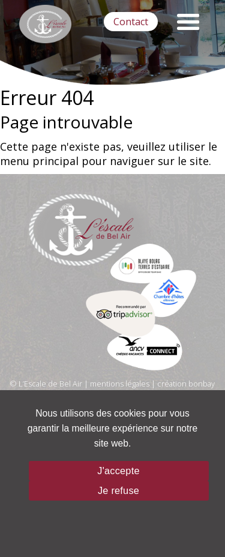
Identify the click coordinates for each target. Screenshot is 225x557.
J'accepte (118, 470)
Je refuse (118, 490)
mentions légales (119, 383)
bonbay (201, 383)
